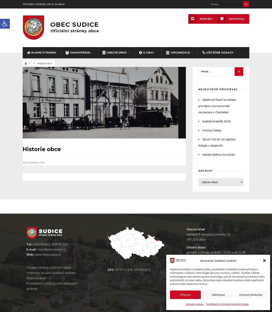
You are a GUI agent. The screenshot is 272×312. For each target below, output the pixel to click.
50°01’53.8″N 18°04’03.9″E (133, 269)
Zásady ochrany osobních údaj (48, 267)
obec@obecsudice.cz (51, 249)
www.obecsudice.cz (48, 254)
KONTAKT (200, 19)
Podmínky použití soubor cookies (51, 272)
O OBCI (146, 52)
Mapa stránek (36, 277)
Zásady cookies (195, 304)
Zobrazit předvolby (251, 294)
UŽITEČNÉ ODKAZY (217, 52)
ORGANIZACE (178, 52)
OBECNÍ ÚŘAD (115, 52)
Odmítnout (218, 294)
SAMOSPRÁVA (77, 52)
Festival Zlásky (211, 130)
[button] (5, 24)
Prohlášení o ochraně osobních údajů (227, 304)
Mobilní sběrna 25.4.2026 (218, 154)
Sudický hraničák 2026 (216, 120)
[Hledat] (229, 4)
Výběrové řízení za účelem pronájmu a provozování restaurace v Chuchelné (217, 105)
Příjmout (185, 294)
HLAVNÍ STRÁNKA (41, 52)
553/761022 (231, 19)
